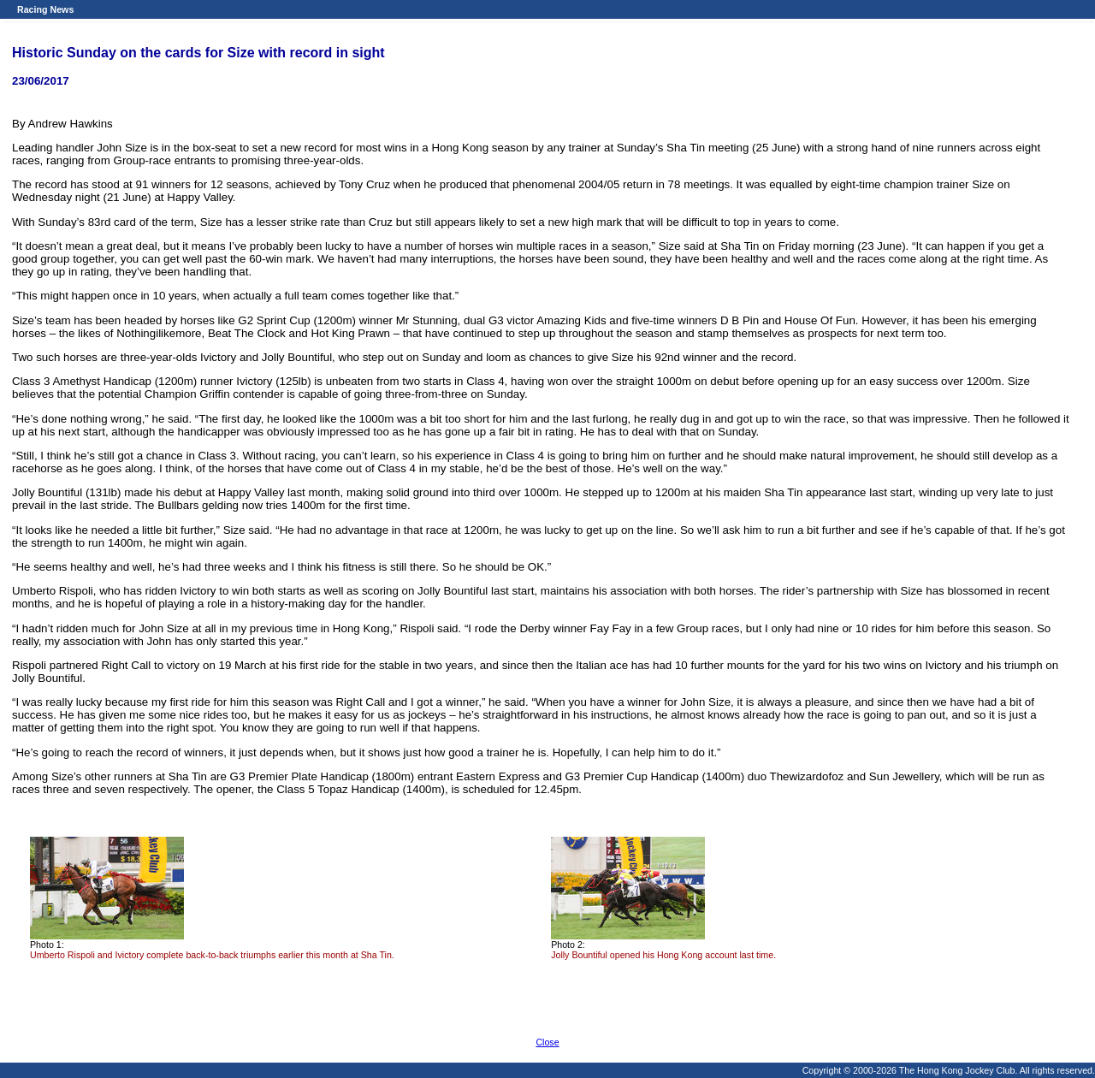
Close (547, 1042)
